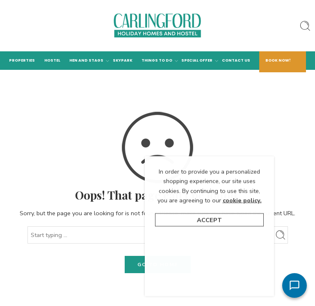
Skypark (122, 60)
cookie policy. (242, 249)
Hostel (52, 60)
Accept (209, 269)
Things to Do (157, 61)
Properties (22, 60)
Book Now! (278, 60)
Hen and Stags (86, 61)
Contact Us (236, 60)
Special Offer (196, 61)
